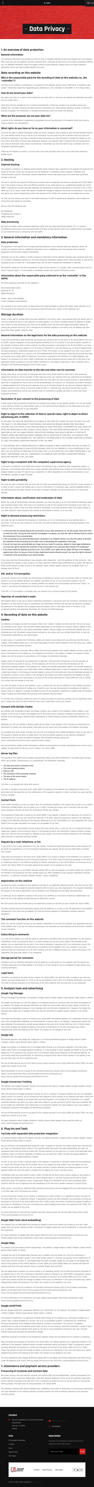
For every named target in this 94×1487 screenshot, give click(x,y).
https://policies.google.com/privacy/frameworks (40, 1074)
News (11, 1448)
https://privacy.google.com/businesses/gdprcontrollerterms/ (45, 1290)
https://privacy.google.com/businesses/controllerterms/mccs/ (24, 1076)
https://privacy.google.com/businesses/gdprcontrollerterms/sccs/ (26, 1293)
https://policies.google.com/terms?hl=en (72, 1361)
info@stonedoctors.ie (59, 1421)
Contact (11, 1444)
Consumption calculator (17, 1440)
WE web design (36, 1482)
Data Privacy (13, 1452)
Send (82, 1451)
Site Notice (12, 1456)
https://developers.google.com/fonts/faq (68, 1235)
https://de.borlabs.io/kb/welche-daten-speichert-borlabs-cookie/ (25, 740)
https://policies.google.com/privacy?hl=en (17, 1123)
